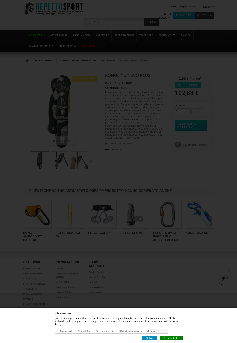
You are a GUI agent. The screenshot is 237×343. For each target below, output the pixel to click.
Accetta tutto (171, 337)
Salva (149, 337)
